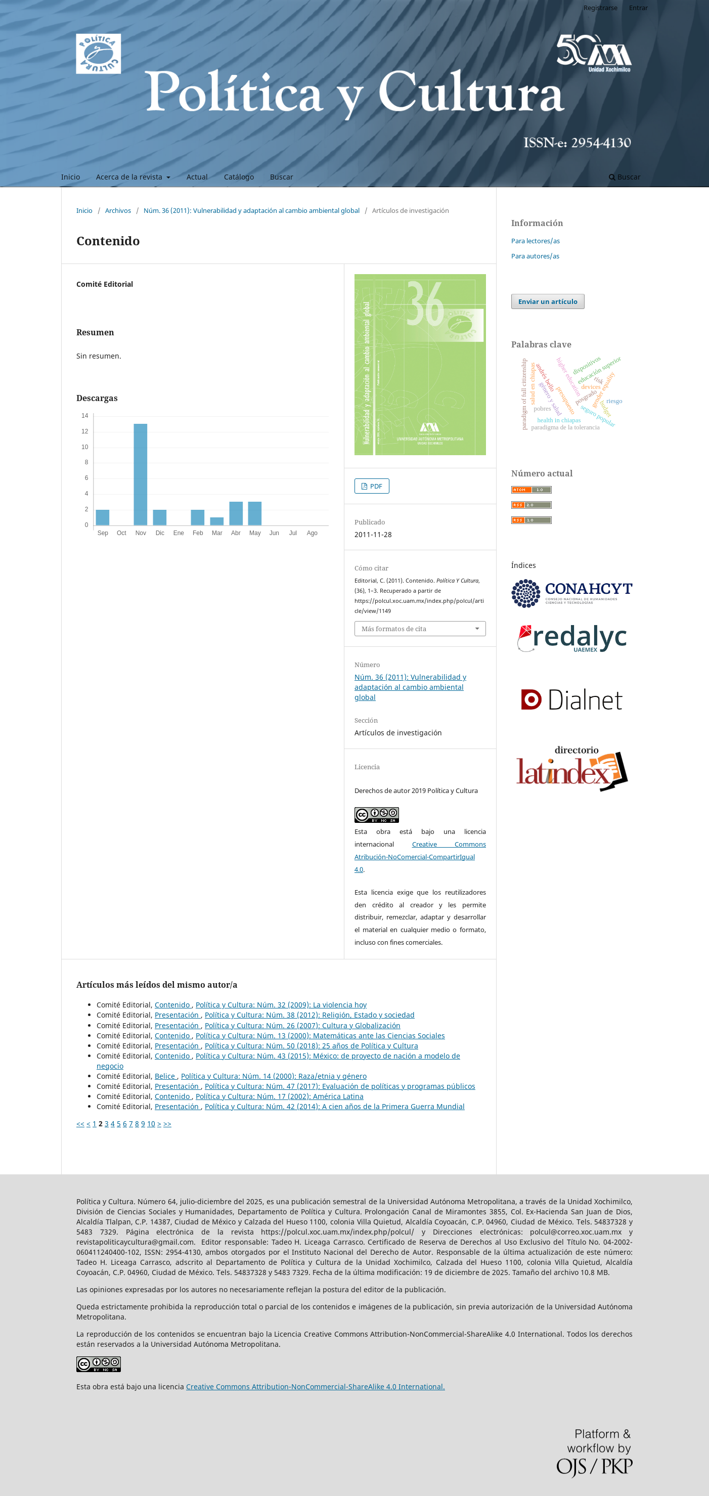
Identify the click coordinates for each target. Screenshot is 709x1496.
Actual (197, 177)
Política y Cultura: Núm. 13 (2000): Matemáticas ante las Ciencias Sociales (320, 1035)
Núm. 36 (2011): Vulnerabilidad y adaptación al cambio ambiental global (252, 210)
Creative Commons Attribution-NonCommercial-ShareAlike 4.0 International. (315, 1386)
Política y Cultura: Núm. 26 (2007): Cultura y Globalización (303, 1025)
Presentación (178, 1015)
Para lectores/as (535, 240)
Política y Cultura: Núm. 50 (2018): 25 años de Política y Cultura (311, 1045)
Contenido (173, 1004)
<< (80, 1123)
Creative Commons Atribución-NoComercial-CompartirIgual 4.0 (420, 857)
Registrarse (600, 7)
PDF (375, 486)
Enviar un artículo (548, 301)
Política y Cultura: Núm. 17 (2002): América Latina (280, 1096)
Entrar (638, 7)
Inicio (70, 177)
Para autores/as (535, 255)
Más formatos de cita (394, 628)
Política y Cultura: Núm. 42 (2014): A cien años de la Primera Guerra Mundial (335, 1106)
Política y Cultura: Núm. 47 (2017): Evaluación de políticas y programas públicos (340, 1086)
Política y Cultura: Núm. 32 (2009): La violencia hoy (281, 1004)
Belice (166, 1076)
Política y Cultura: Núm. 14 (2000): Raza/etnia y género (274, 1076)
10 (151, 1123)
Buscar (281, 177)
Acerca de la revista (130, 177)
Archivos (118, 210)
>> (167, 1123)
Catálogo (239, 177)
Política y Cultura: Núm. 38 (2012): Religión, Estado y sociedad (310, 1015)
